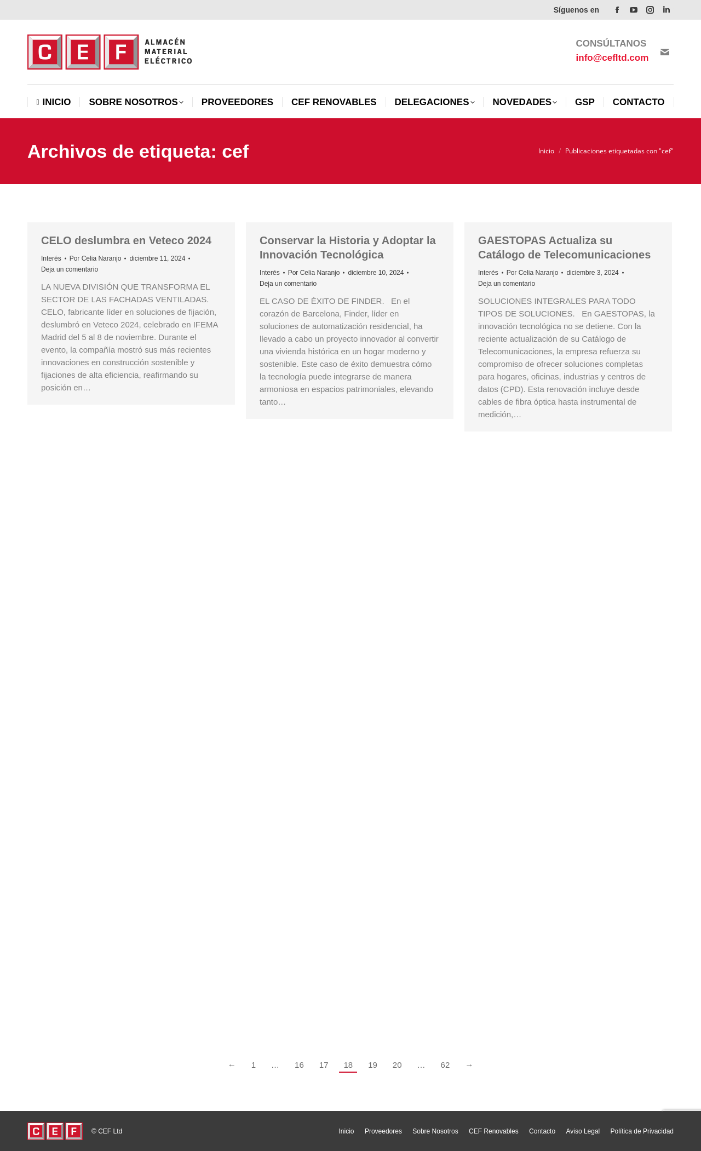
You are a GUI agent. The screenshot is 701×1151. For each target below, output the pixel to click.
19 (372, 1064)
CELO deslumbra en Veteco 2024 (126, 240)
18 (348, 1064)
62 (445, 1064)
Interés (51, 258)
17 (324, 1064)
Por (96, 258)
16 (299, 1064)
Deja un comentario (69, 269)
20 (397, 1064)
